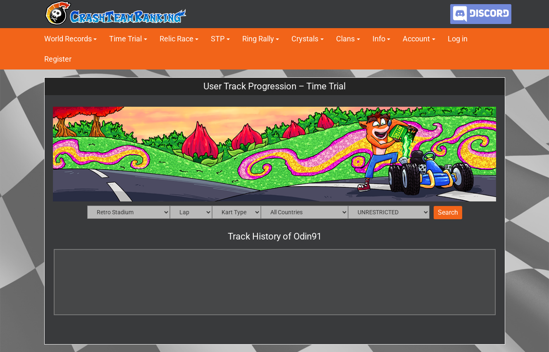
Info (378, 38)
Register (58, 59)
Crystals (304, 38)
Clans (345, 38)
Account (416, 38)
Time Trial (125, 38)
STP (217, 38)
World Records (68, 38)
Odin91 (308, 236)
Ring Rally (258, 38)
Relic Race (176, 38)
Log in (458, 38)
